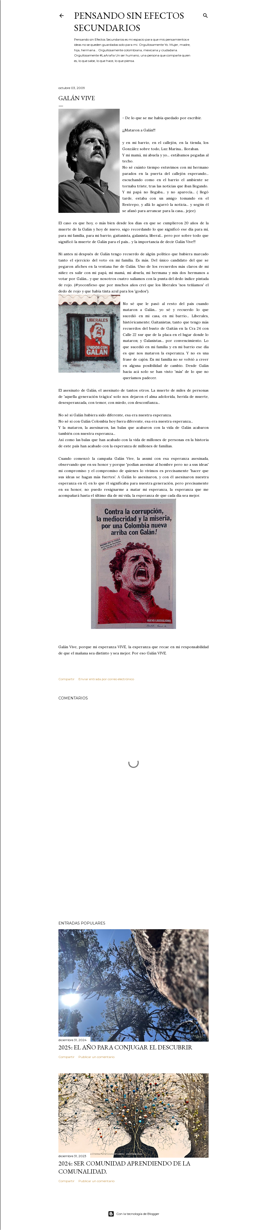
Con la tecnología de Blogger (133, 1214)
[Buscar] (205, 14)
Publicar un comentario (96, 1057)
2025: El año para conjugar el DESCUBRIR (125, 1047)
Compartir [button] (66, 679)
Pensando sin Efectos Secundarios (129, 21)
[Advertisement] (133, 871)
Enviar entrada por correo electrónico (106, 679)
